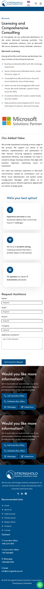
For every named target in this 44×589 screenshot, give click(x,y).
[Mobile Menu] (40, 3)
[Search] (36, 3)
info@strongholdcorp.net (12, 571)
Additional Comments (10, 335)
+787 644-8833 (7, 553)
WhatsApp (10, 407)
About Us (7, 509)
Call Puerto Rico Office (14, 401)
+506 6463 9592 (8, 562)
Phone (5, 317)
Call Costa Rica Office (14, 396)
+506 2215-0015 (8, 543)
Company (5, 326)
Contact (6, 530)
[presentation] (18, 355)
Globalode (28, 583)
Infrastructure (9, 518)
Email (4, 307)
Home (5, 505)
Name (4, 298)
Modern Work (8, 522)
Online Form (27, 407)
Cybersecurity (8, 514)
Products (6, 526)
